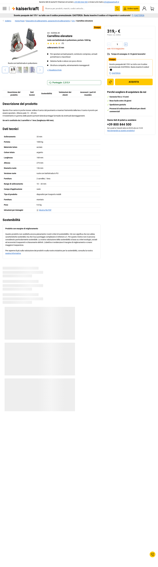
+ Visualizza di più (54, 70)
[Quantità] (117, 44)
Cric (73, 21)
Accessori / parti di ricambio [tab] (88, 93)
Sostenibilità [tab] (46, 93)
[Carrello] (152, 8)
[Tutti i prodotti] (5, 8)
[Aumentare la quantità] (125, 44)
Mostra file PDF (44, 210)
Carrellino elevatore (84, 21)
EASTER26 (138, 15)
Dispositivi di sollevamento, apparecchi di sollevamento (48, 21)
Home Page (19, 21)
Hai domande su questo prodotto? (121, 131)
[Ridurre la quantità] (108, 44)
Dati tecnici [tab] (32, 93)
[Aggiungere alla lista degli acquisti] (110, 82)
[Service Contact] (152, 554)
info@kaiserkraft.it (111, 2)
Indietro (7, 21)
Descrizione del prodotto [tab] (14, 93)
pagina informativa (13, 253)
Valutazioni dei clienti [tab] (65, 93)
